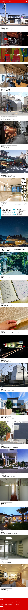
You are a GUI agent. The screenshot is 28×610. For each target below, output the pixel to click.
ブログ (1, 604)
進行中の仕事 (21, 602)
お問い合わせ (16, 604)
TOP (1, 599)
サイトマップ (23, 604)
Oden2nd (1, 593)
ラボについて (7, 602)
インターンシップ (8, 604)
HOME (1, 602)
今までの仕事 (14, 602)
